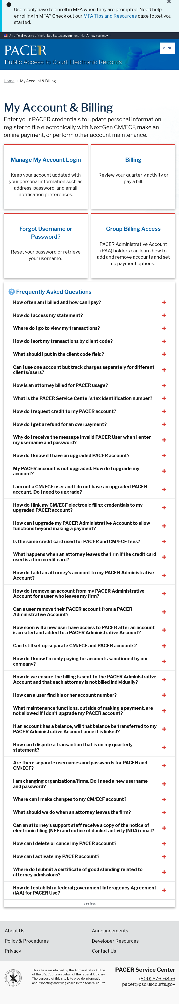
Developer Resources (115, 941)
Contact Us (104, 951)
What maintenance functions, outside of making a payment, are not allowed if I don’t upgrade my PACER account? (83, 710)
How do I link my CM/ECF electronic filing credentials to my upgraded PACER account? (78, 507)
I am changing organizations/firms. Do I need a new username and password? (80, 783)
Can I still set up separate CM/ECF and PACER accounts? (75, 645)
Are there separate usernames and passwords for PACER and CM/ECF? (80, 765)
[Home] (26, 50)
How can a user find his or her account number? (65, 695)
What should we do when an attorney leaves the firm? (72, 812)
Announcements (110, 931)
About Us (14, 931)
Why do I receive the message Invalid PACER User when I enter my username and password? (82, 439)
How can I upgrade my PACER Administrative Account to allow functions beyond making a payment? (81, 525)
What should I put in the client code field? (58, 354)
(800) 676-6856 (157, 978)
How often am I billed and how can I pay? (57, 302)
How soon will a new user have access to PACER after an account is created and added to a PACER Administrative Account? (84, 630)
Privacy (13, 951)
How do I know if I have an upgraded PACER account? (71, 455)
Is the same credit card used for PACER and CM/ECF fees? (76, 541)
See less (89, 903)
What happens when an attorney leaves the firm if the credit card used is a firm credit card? (84, 557)
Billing (133, 159)
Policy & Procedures (27, 941)
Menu (167, 48)
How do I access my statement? (48, 315)
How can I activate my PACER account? (56, 856)
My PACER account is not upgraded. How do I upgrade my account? (76, 471)
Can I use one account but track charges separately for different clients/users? (84, 369)
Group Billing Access (133, 228)
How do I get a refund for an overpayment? (60, 424)
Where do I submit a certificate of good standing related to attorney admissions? (78, 872)
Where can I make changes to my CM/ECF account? (70, 799)
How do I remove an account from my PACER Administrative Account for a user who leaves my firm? (79, 593)
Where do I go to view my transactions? (56, 328)
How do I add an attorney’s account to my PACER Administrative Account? (83, 575)
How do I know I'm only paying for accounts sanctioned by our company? (80, 661)
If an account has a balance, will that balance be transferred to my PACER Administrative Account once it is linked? (85, 728)
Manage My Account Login (46, 159)
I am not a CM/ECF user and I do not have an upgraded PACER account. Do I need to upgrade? (80, 489)
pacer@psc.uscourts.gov (148, 984)
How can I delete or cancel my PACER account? (65, 843)
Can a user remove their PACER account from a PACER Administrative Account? (72, 611)
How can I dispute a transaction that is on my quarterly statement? (73, 747)
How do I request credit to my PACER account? (64, 411)
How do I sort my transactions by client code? (63, 341)
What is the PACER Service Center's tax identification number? (82, 398)
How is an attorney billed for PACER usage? (60, 385)
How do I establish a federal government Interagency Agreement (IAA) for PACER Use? (84, 890)
